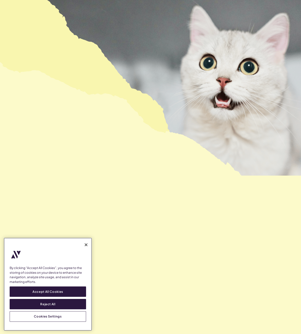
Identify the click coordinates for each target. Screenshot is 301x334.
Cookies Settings (48, 316)
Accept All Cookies (47, 291)
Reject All (47, 304)
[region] (48, 284)
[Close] (86, 245)
